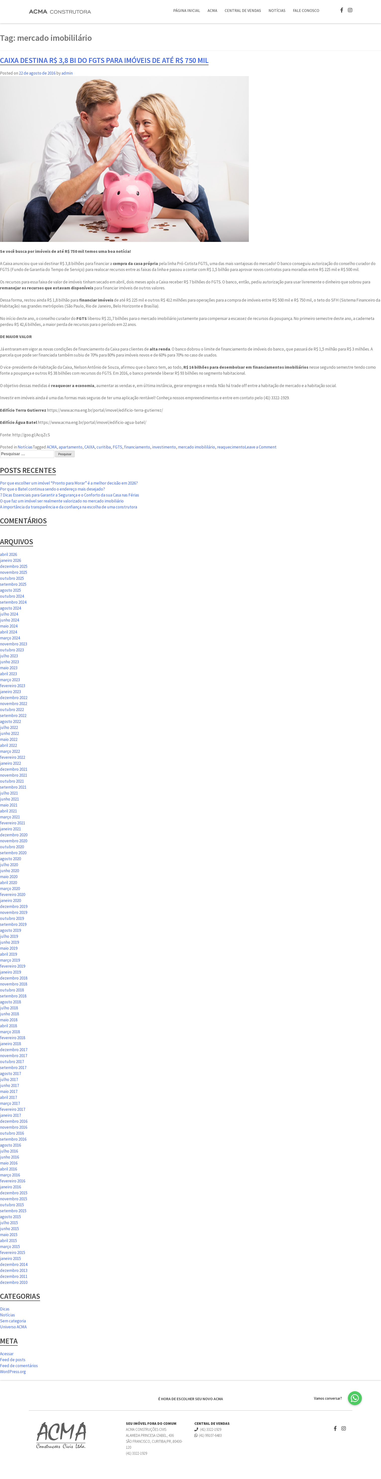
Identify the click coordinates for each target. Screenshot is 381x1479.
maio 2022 (8, 739)
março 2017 (10, 1103)
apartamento (70, 447)
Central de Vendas (243, 10)
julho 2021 (9, 793)
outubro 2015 (12, 1205)
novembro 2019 (13, 912)
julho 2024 (9, 614)
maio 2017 (8, 1091)
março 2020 (10, 888)
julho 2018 (9, 1008)
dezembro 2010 (13, 1282)
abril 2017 (8, 1097)
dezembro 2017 (13, 1049)
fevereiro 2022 (12, 757)
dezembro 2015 (13, 1193)
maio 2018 (8, 1020)
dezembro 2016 (13, 1121)
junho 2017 (9, 1085)
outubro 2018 (12, 990)
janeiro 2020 (10, 900)
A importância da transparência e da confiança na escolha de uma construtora (68, 507)
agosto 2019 (10, 930)
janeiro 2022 (10, 763)
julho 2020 (9, 864)
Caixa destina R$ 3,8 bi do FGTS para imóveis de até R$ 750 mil (104, 60)
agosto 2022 (10, 721)
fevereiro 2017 (12, 1109)
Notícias (277, 10)
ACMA (212, 10)
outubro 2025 (12, 578)
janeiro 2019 (10, 972)
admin (67, 73)
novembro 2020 (13, 841)
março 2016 (10, 1175)
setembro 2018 (13, 996)
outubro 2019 (12, 918)
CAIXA (89, 447)
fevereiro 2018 (12, 1037)
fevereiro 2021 (12, 823)
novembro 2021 (13, 775)
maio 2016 (8, 1163)
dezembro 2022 (13, 697)
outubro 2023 (12, 650)
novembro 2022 (13, 703)
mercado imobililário (196, 447)
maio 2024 (8, 626)
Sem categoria (13, 1321)
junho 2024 (9, 620)
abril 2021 (8, 811)
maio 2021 (8, 805)
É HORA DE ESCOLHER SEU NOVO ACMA (190, 1398)
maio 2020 (8, 876)
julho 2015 (9, 1222)
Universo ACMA (13, 1327)
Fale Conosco (306, 10)
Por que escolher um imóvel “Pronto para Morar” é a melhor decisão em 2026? (69, 483)
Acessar (6, 1353)
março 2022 (10, 751)
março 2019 (10, 960)
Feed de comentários (19, 1365)
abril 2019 (8, 954)
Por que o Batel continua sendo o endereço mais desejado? (52, 489)
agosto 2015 (10, 1216)
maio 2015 (8, 1234)
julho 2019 (9, 936)
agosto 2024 (10, 608)
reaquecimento (231, 447)
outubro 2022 (12, 709)
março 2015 (10, 1246)
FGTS (117, 447)
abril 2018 (8, 1026)
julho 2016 (9, 1151)
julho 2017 (9, 1079)
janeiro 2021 (10, 829)
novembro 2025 (13, 572)
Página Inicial (186, 10)
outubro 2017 (12, 1061)
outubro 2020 (12, 847)
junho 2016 (9, 1157)
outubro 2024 (12, 596)
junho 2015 (9, 1228)
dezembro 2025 (13, 566)
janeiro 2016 (10, 1187)
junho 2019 (9, 942)
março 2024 (10, 638)
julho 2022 (9, 727)
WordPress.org (13, 1371)
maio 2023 (8, 668)
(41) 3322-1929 (207, 1429)
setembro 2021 (13, 787)
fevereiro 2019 (12, 966)
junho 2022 (9, 733)
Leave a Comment (260, 447)
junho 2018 (9, 1014)
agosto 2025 (10, 590)
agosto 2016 (10, 1145)
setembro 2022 (13, 715)
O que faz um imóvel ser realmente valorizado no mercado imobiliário (62, 501)
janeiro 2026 (10, 560)
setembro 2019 (13, 924)
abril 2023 (8, 673)
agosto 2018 (10, 1002)
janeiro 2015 (10, 1258)
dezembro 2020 (13, 835)
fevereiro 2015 (12, 1252)
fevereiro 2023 (12, 685)
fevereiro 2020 (12, 894)
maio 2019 (8, 948)
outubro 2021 (12, 781)
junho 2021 (9, 799)
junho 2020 (9, 870)
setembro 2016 (13, 1139)
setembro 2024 (13, 602)
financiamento (137, 447)
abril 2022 (8, 745)
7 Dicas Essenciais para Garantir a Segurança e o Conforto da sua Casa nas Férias (69, 495)
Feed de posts (12, 1359)
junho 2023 (9, 662)
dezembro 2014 (13, 1264)
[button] (355, 1398)
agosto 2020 (10, 858)
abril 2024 (8, 632)
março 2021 (10, 817)
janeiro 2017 (10, 1115)
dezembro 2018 (13, 978)
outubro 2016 (12, 1133)
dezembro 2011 (13, 1276)
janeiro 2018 (10, 1043)
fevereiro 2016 (12, 1181)
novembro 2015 (13, 1199)
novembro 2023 (13, 644)
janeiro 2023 (10, 691)
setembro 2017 (13, 1067)
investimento (164, 447)
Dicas (4, 1309)
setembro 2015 (13, 1210)
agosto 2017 (10, 1073)
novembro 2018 (13, 984)
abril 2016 (8, 1169)
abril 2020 (8, 882)
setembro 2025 (13, 584)
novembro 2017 (13, 1055)
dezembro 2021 (13, 769)
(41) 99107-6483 (208, 1435)
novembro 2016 (13, 1127)
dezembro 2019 (13, 906)
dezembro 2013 (13, 1270)
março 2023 (10, 679)
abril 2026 (8, 554)
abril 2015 (8, 1240)
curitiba (104, 447)
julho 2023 (9, 656)
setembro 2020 (13, 852)
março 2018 (10, 1031)
